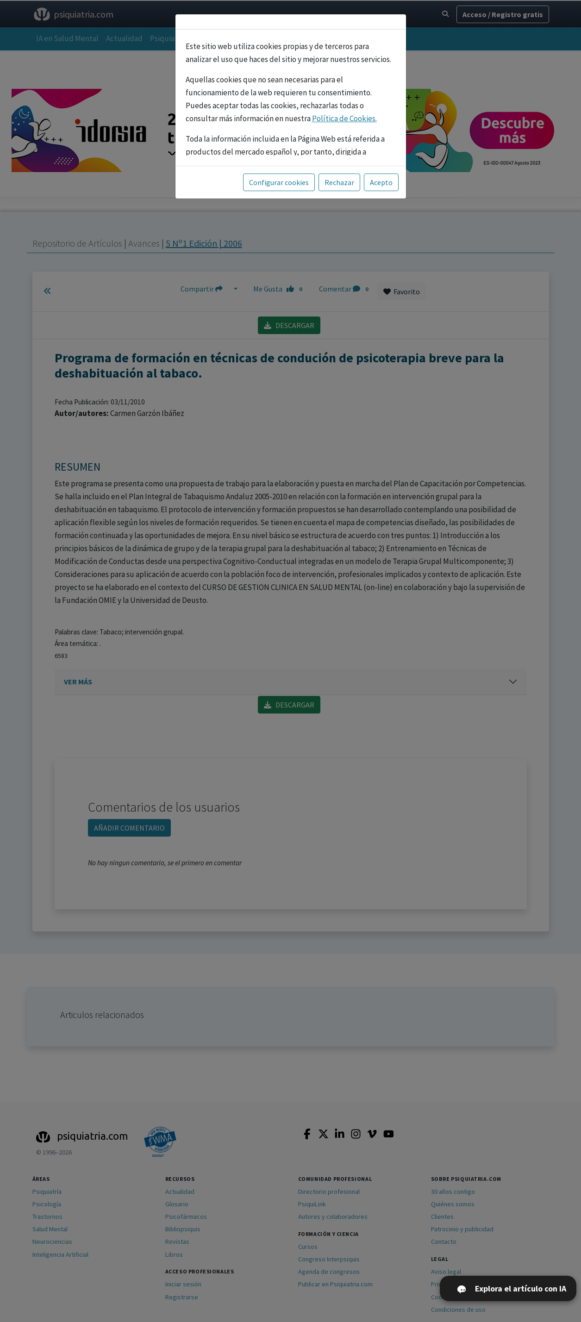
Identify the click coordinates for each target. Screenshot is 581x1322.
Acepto (381, 182)
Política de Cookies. (344, 118)
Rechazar (339, 182)
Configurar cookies (279, 182)
